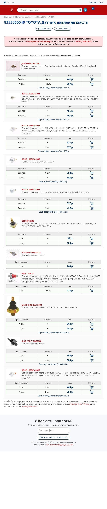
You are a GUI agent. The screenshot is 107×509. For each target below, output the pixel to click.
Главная (8, 17)
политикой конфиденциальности (59, 444)
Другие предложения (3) (53, 87)
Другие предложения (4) (53, 395)
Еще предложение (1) (53, 181)
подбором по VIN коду (79, 404)
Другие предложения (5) (53, 332)
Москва (10, 2)
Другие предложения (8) (53, 119)
